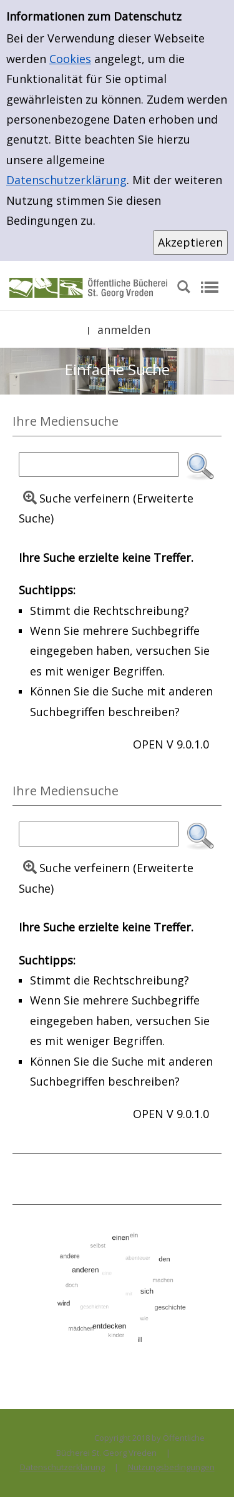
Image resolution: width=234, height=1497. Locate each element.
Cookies (70, 58)
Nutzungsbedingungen (171, 1467)
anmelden (123, 329)
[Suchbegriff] (99, 464)
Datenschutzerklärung (66, 179)
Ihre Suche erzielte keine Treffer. (106, 557)
